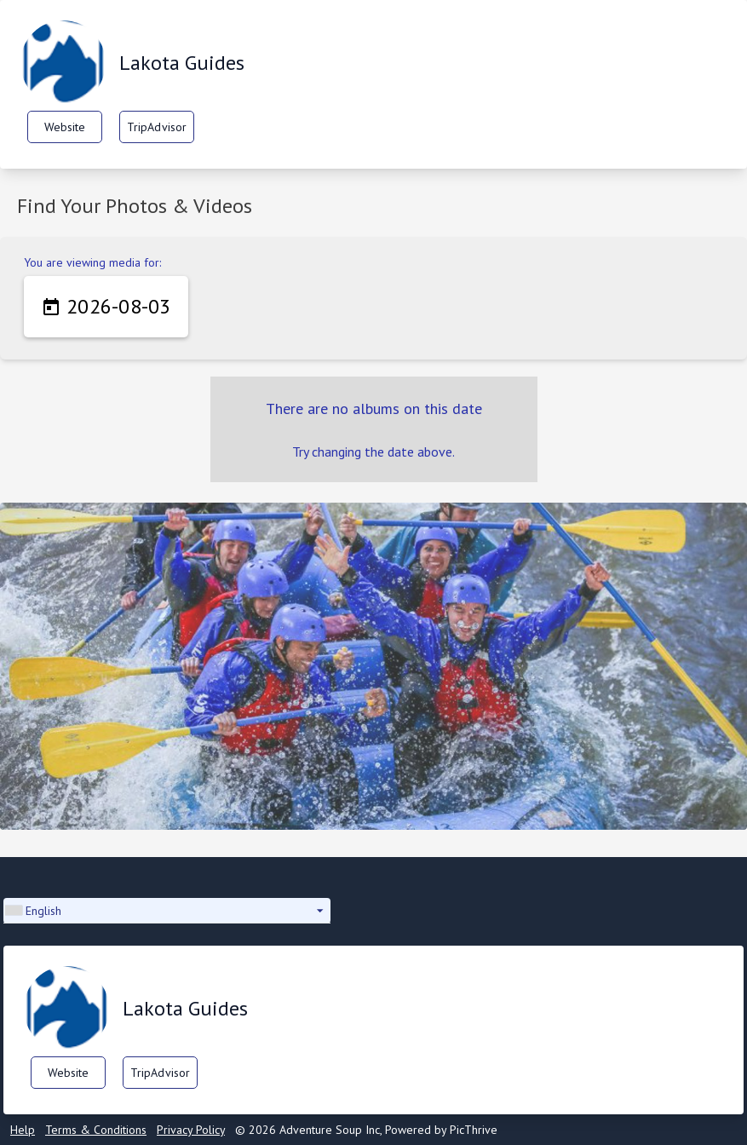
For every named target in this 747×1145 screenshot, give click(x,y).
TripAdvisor (157, 127)
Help (22, 1129)
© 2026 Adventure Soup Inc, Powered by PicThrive (366, 1129)
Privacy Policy (191, 1129)
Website (65, 127)
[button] (166, 910)
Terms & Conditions (96, 1129)
